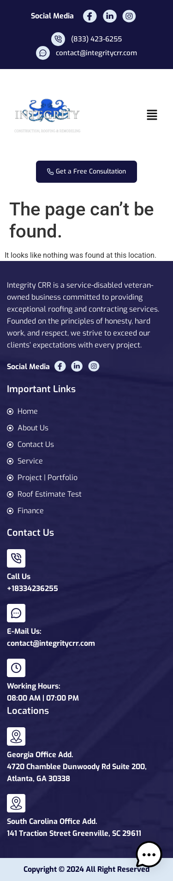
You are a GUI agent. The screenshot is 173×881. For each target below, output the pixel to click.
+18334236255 (32, 588)
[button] (152, 115)
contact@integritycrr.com (51, 643)
